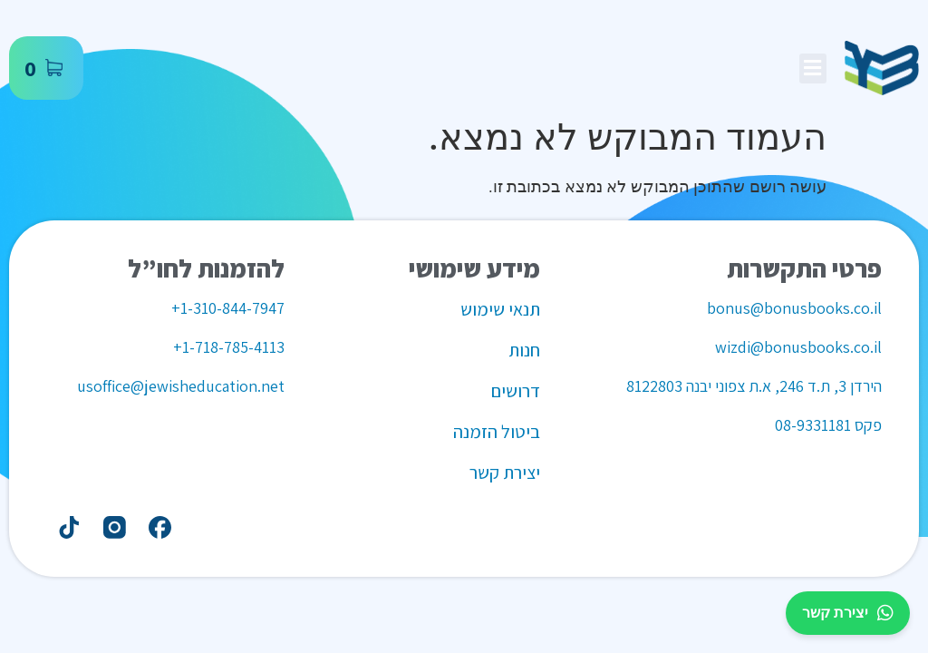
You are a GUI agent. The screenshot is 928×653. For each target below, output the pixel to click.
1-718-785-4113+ (229, 346)
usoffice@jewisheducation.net (181, 385)
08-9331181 (813, 424)
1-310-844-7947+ (228, 307)
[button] (812, 68)
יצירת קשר (848, 613)
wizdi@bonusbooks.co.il (798, 346)
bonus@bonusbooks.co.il (794, 307)
